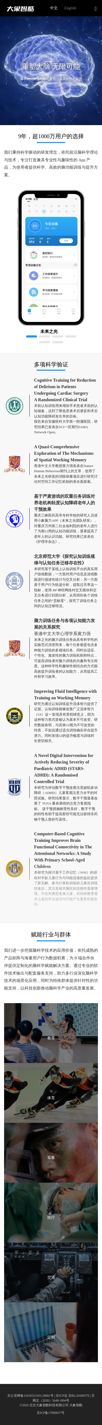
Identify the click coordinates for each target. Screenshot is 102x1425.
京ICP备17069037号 (50, 1413)
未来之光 (49, 331)
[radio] (52, 8)
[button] (95, 9)
